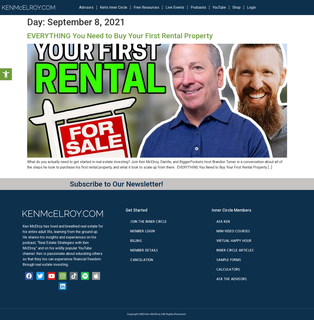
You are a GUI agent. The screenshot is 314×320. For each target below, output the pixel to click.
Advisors (86, 7)
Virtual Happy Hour (233, 240)
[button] (6, 74)
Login (251, 7)
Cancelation (141, 259)
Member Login (142, 231)
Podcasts (198, 7)
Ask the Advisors (231, 279)
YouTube (219, 7)
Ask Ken (223, 221)
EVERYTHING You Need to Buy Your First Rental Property (120, 35)
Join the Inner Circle (148, 221)
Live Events (175, 7)
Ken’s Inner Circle (113, 7)
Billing (136, 240)
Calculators (228, 269)
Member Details (144, 250)
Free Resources (146, 7)
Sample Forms (228, 259)
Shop (236, 7)
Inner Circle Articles (235, 250)
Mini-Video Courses (233, 231)
